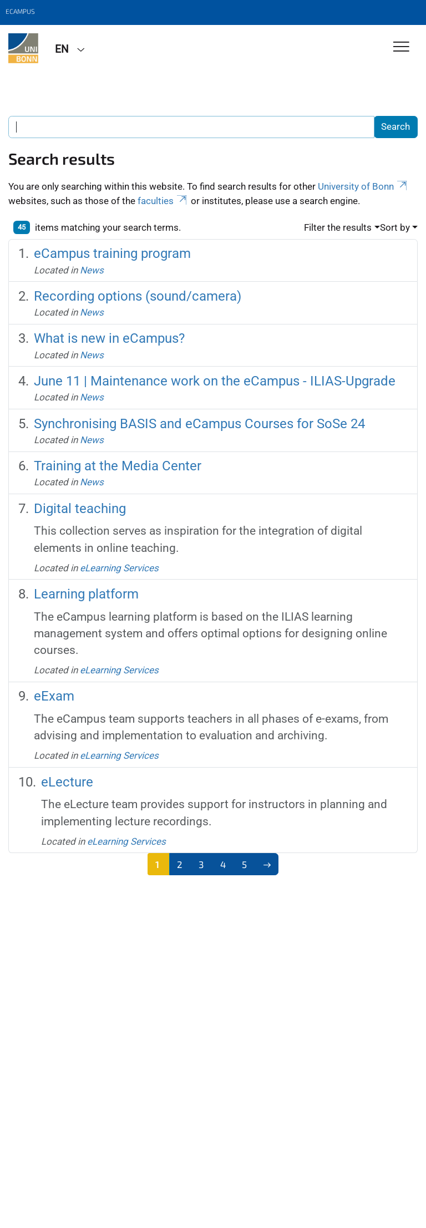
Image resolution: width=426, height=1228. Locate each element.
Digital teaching (80, 508)
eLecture (67, 782)
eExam (54, 696)
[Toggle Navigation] (401, 47)
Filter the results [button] (338, 227)
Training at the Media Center (117, 466)
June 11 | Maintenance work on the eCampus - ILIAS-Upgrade (214, 381)
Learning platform (86, 594)
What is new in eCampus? (109, 338)
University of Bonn (363, 186)
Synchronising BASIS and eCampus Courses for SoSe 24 (199, 424)
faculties (163, 200)
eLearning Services (119, 568)
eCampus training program (112, 253)
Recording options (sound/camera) (137, 296)
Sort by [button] (395, 227)
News (92, 270)
